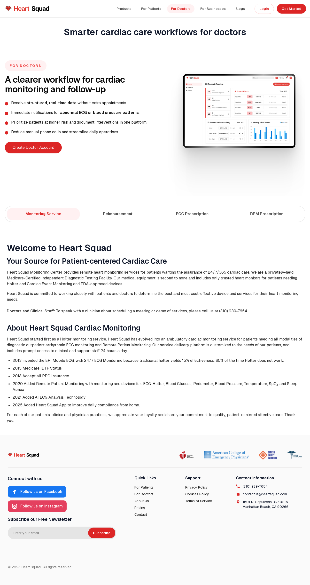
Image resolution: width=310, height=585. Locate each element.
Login (264, 9)
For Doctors (181, 9)
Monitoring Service (43, 213)
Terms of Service (198, 501)
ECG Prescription (192, 213)
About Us (141, 501)
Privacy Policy (196, 487)
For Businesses (213, 9)
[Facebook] (37, 492)
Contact (140, 514)
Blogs (240, 9)
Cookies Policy (197, 494)
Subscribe (101, 533)
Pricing (139, 508)
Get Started (291, 9)
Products (124, 9)
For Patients (151, 9)
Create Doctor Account (33, 147)
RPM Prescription (266, 213)
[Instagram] (37, 506)
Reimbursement (117, 213)
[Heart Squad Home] (27, 8)
